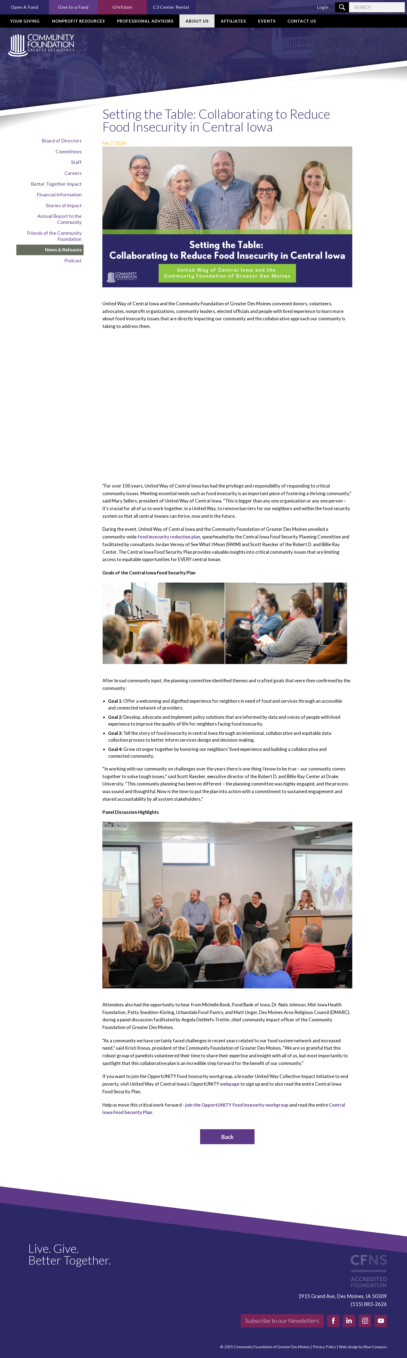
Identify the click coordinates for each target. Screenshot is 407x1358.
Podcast (73, 260)
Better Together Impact (56, 184)
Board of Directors (62, 141)
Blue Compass (375, 1347)
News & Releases (63, 249)
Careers (73, 173)
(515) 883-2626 (369, 1304)
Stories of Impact (64, 205)
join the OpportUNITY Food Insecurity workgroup (237, 1105)
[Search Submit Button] (342, 7)
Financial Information (59, 194)
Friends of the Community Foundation (54, 236)
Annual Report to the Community (59, 219)
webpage (230, 1084)
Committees (69, 151)
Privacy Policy (324, 1347)
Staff (76, 162)
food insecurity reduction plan (168, 537)
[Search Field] (377, 7)
